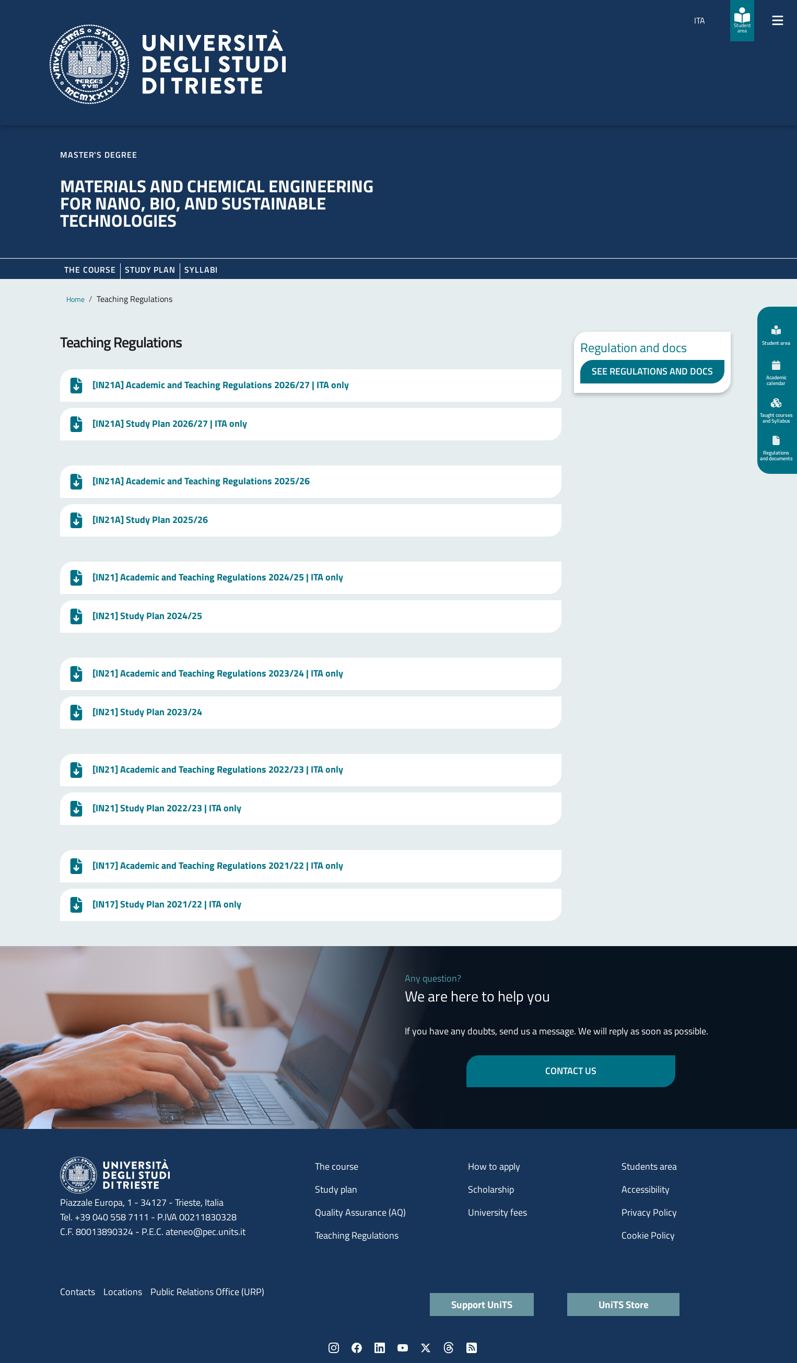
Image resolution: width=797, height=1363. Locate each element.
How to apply (494, 1166)
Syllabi (201, 269)
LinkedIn (379, 1348)
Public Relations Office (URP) (207, 1292)
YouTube (402, 1348)
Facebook (356, 1348)
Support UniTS (481, 1304)
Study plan (150, 269)
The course (90, 269)
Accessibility (646, 1189)
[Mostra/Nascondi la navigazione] (778, 20)
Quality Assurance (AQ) (360, 1212)
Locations (122, 1292)
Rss (471, 1348)
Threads (448, 1348)
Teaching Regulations (356, 1235)
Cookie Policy (648, 1235)
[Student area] (742, 20)
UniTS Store (624, 1304)
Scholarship (491, 1189)
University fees (497, 1212)
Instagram (333, 1348)
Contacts (77, 1292)
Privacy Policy (649, 1212)
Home (75, 299)
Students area (649, 1166)
